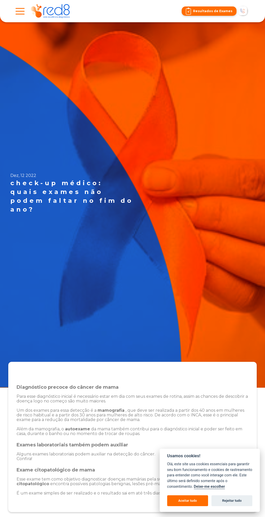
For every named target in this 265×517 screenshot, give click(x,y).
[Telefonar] (243, 11)
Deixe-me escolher (209, 486)
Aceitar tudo (187, 501)
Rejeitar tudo (232, 501)
